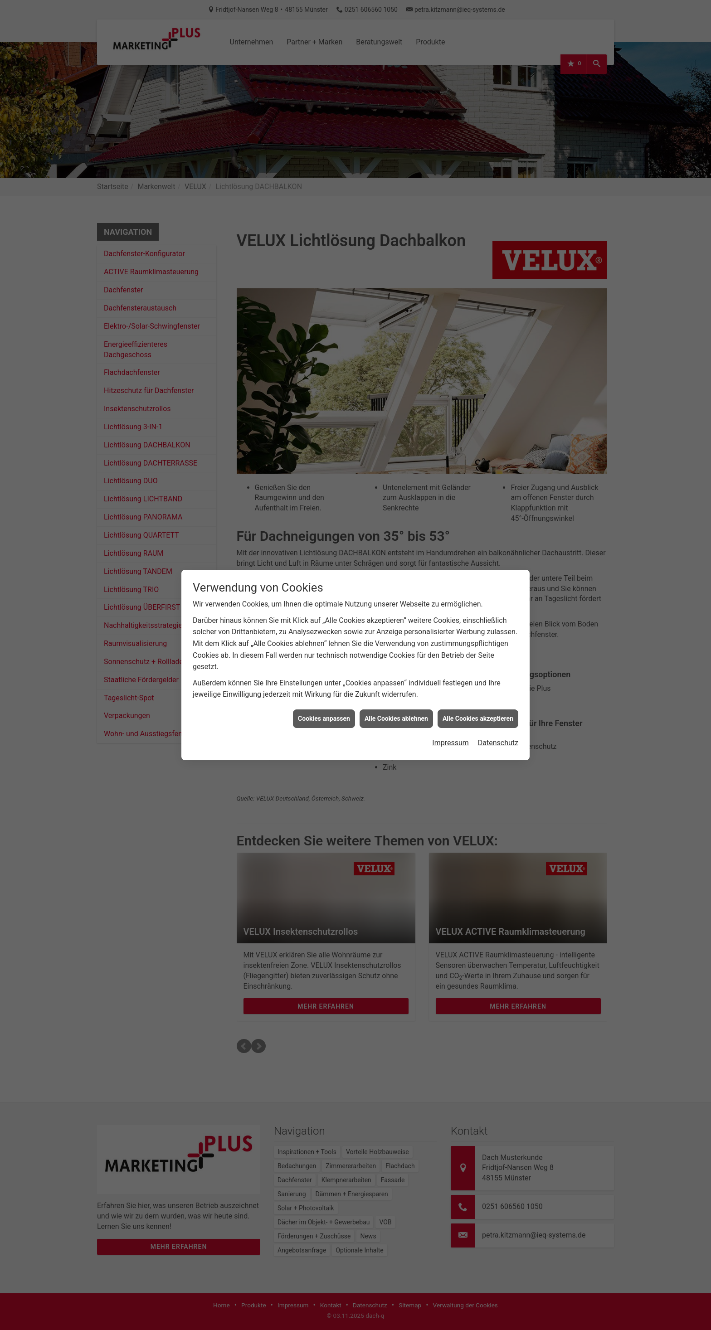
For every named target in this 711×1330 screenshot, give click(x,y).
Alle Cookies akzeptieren (478, 705)
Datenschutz (498, 729)
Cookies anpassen (324, 705)
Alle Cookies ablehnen (396, 705)
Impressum (450, 729)
